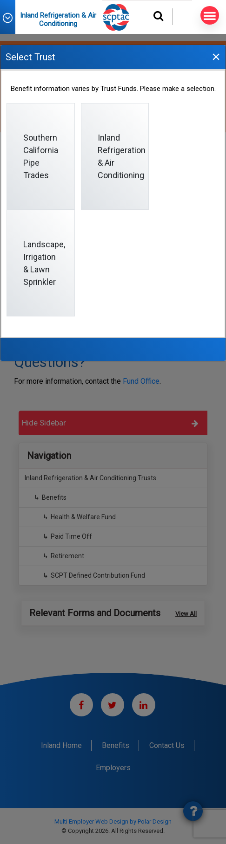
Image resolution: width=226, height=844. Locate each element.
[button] (12, 18)
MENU (208, 15)
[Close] (215, 56)
